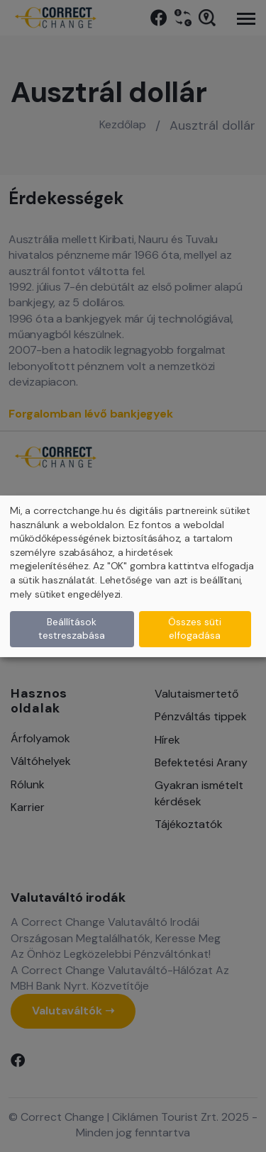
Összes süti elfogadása (194, 628)
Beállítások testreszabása (71, 628)
